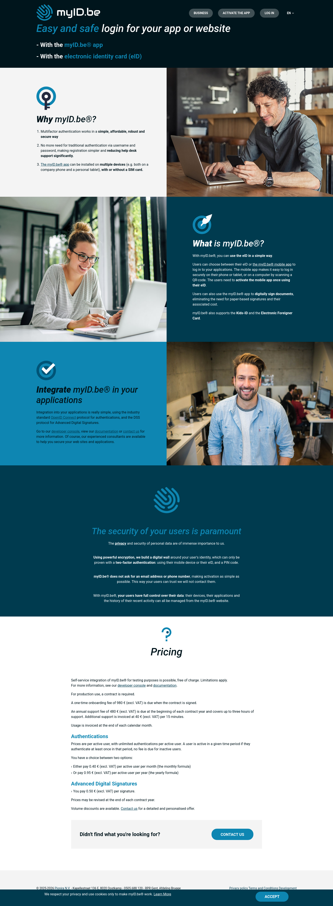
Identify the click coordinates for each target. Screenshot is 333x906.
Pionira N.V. (62, 888)
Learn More (162, 894)
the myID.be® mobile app (272, 264)
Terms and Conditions (263, 888)
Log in (269, 13)
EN (289, 13)
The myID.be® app (55, 164)
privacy (120, 543)
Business (201, 13)
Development (288, 888)
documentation (106, 431)
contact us (131, 431)
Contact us (129, 809)
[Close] (272, 897)
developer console (65, 431)
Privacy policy (238, 888)
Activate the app (236, 13)
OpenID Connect (63, 417)
